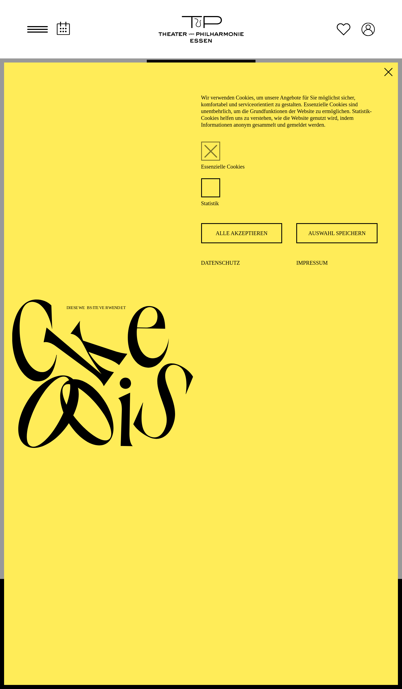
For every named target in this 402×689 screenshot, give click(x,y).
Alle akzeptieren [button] (242, 235)
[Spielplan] (63, 29)
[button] (37, 30)
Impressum (312, 264)
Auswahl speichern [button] (337, 235)
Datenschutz (220, 264)
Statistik (210, 205)
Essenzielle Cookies (223, 168)
